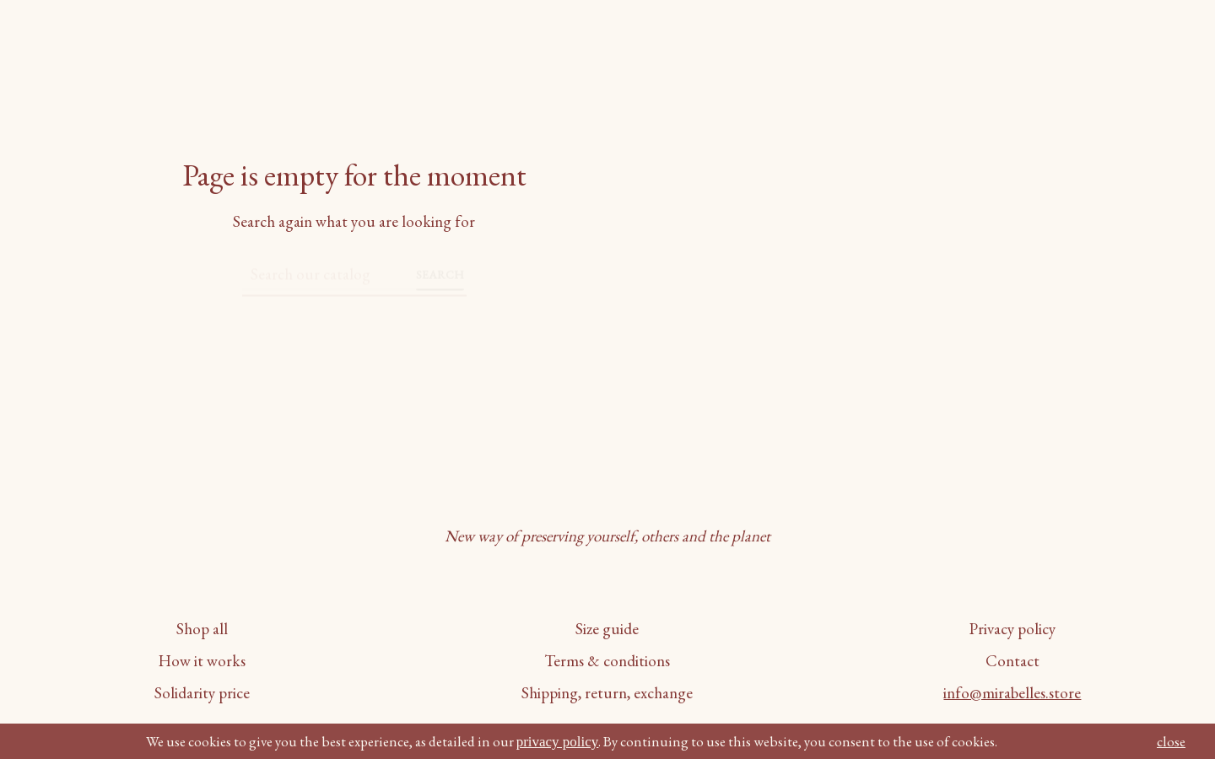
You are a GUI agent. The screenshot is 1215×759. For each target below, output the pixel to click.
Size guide (607, 628)
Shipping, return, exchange (607, 692)
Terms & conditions (607, 660)
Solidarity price (202, 692)
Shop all (202, 628)
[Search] (330, 268)
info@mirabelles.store (1012, 692)
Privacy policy (1012, 628)
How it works (202, 660)
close (1171, 741)
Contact (1013, 660)
